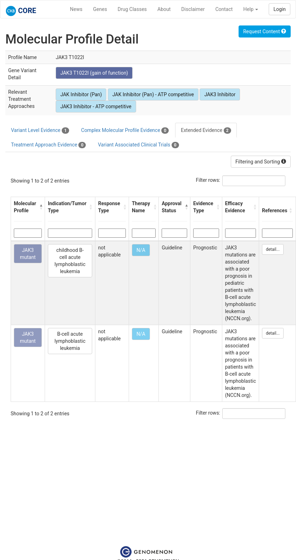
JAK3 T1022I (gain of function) (94, 73)
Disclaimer (193, 9)
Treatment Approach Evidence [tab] (48, 145)
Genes (100, 9)
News (76, 9)
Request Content (264, 31)
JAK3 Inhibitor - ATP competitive (96, 106)
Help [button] (250, 9)
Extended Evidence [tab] (206, 130)
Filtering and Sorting (260, 161)
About (164, 9)
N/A (140, 250)
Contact (224, 9)
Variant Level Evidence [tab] (40, 130)
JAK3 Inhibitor (219, 94)
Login (279, 9)
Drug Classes (132, 9)
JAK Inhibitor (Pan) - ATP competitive (153, 94)
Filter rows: (208, 180)
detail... (273, 249)
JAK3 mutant (28, 253)
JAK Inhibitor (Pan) (81, 94)
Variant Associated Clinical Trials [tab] (138, 145)
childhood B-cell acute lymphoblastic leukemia (70, 260)
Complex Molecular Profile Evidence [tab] (125, 130)
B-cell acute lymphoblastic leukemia (70, 341)
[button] (40, 206)
